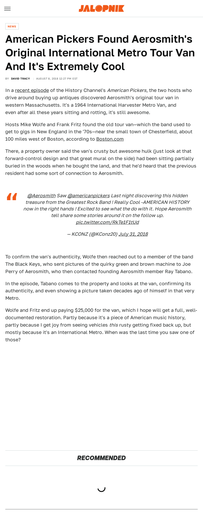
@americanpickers (88, 195)
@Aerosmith (41, 195)
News (12, 26)
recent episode (32, 90)
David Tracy (20, 78)
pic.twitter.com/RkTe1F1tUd (107, 222)
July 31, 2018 (133, 234)
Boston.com (110, 139)
